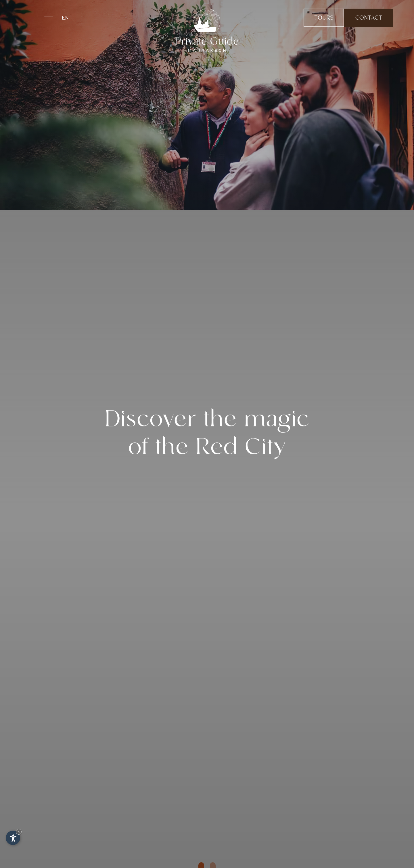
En (65, 18)
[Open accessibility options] (13, 838)
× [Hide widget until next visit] (19, 831)
